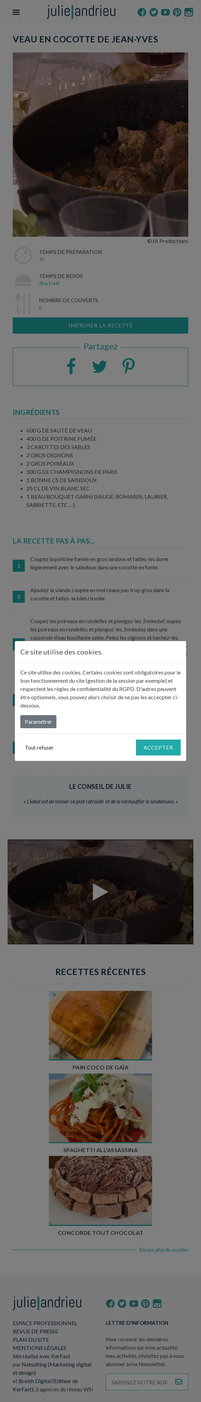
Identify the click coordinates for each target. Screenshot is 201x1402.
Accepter (158, 747)
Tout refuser (39, 747)
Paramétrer (38, 721)
